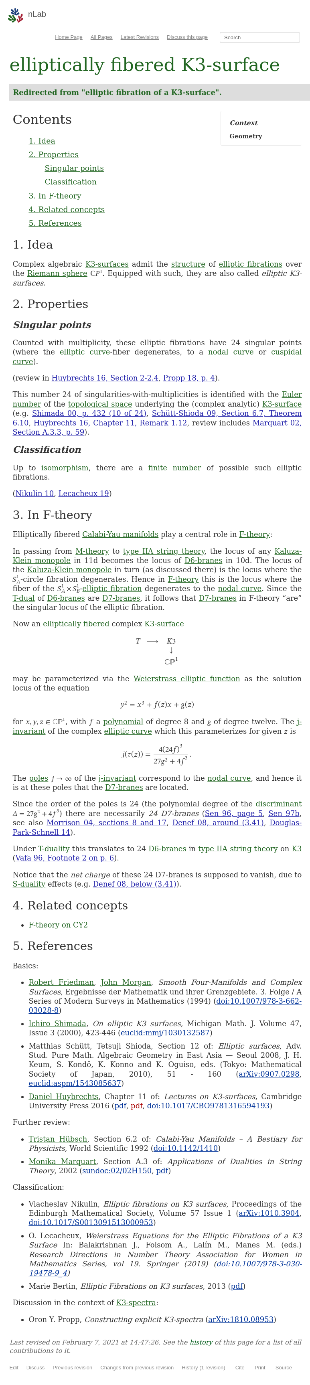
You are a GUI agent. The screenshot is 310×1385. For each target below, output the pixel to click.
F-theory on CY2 (58, 925)
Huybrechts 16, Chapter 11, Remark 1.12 (110, 423)
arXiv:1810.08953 (241, 1319)
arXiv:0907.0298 (269, 1074)
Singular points (74, 168)
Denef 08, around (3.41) (218, 822)
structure (188, 264)
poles (38, 778)
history (201, 1342)
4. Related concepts (66, 209)
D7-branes (121, 598)
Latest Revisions (140, 37)
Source (284, 1368)
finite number (174, 468)
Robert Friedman (61, 982)
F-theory (254, 534)
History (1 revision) (203, 1368)
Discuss (35, 1368)
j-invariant (117, 778)
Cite (240, 1368)
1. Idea (41, 140)
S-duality (28, 884)
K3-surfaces (107, 264)
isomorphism (65, 468)
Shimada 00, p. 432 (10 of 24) (89, 413)
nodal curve (231, 352)
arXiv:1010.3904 (269, 1213)
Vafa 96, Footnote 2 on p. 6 (64, 858)
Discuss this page (187, 37)
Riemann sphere (57, 273)
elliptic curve (85, 352)
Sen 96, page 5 (234, 813)
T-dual (23, 598)
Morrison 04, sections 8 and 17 (106, 822)
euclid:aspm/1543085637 (74, 1083)
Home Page (69, 37)
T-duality (54, 848)
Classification (71, 181)
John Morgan (126, 982)
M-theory (92, 551)
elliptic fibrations (250, 264)
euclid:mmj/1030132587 (165, 1033)
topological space (100, 404)
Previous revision (72, 1368)
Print (260, 1368)
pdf (120, 1106)
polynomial (123, 721)
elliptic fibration (112, 588)
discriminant (278, 804)
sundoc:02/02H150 (117, 1170)
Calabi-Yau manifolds (120, 534)
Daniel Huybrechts (63, 1096)
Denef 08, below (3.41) (134, 884)
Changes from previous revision (137, 1368)
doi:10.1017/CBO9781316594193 (208, 1106)
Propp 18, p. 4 (189, 378)
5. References (54, 223)
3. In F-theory (54, 195)
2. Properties (53, 154)
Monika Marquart (62, 1161)
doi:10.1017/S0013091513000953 (90, 1222)
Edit (13, 1368)
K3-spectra (136, 1302)
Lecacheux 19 (84, 493)
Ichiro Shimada (57, 1023)
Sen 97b (283, 813)
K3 (297, 848)
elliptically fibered (76, 624)
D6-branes (203, 560)
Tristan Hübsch (57, 1139)
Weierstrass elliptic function (187, 678)
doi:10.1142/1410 (186, 1148)
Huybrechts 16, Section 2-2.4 (104, 378)
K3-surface (282, 404)
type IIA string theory (164, 551)
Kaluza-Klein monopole (69, 569)
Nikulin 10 (34, 493)
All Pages (102, 37)
